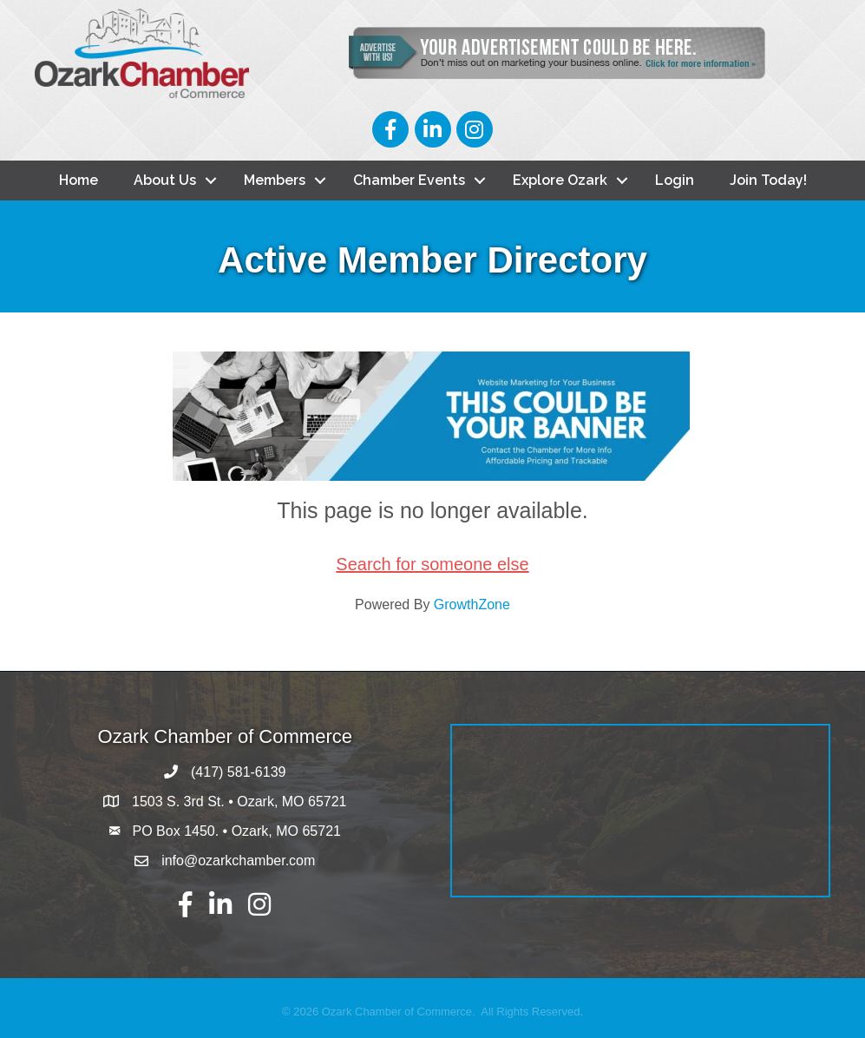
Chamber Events (409, 180)
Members (274, 180)
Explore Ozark (560, 180)
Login (674, 180)
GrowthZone (472, 604)
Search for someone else (432, 564)
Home (78, 180)
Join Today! (768, 180)
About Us (165, 180)
